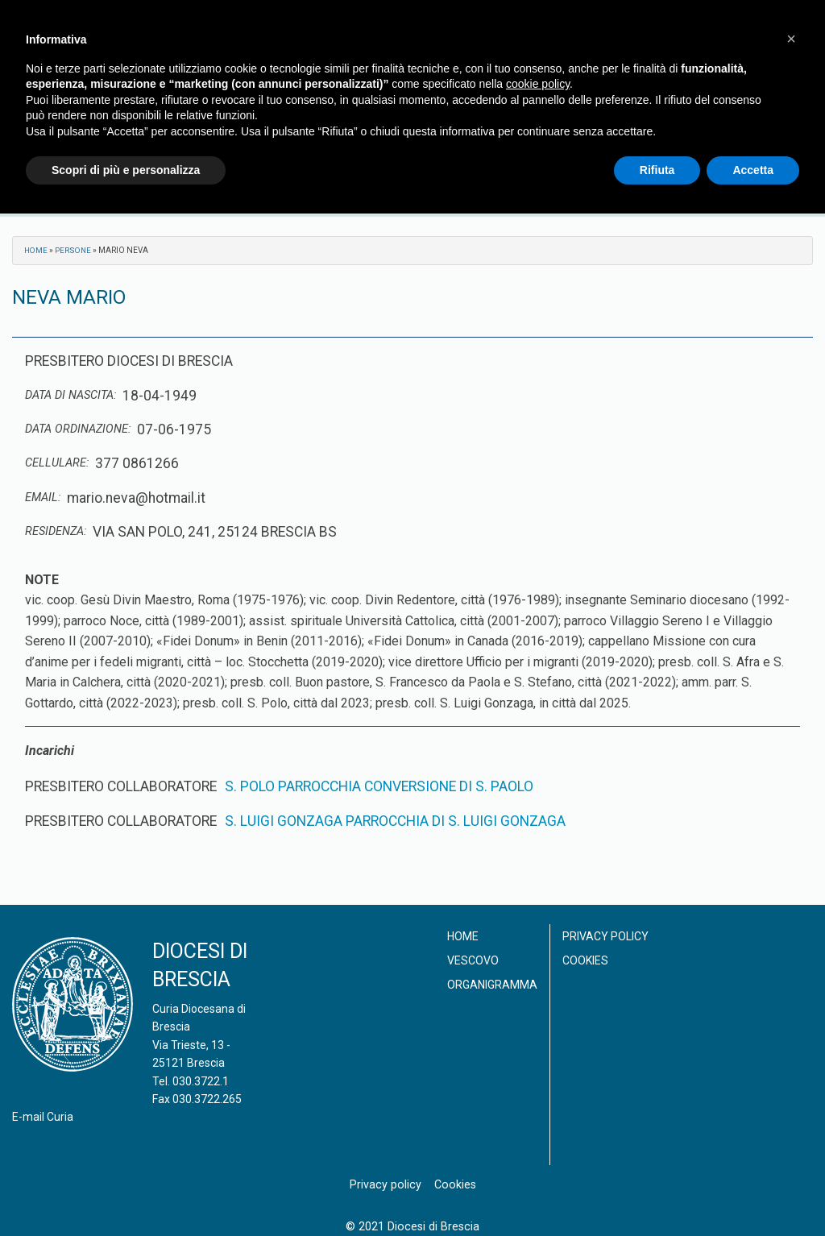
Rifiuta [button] (657, 170)
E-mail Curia (42, 1116)
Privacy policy (605, 936)
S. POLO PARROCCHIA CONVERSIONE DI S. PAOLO (379, 786)
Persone (74, 250)
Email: (42, 497)
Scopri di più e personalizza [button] (126, 170)
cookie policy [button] (538, 83)
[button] (791, 39)
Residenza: (55, 531)
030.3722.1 (200, 1081)
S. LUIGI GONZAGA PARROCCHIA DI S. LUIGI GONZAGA (395, 821)
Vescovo (473, 960)
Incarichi (49, 750)
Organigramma (492, 984)
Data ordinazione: (78, 429)
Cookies (585, 960)
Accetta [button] (752, 170)
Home (36, 250)
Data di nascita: (70, 395)
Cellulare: (57, 463)
